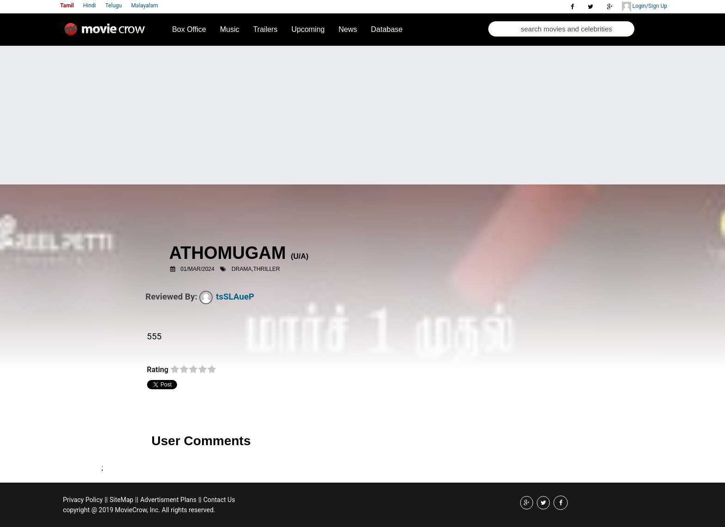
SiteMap (121, 499)
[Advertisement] (362, 115)
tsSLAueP (226, 297)
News (347, 29)
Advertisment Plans (168, 499)
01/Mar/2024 (197, 269)
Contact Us (219, 499)
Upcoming (308, 29)
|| (106, 499)
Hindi (89, 5)
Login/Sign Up (644, 6)
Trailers (265, 29)
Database (387, 29)
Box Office (189, 29)
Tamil (67, 5)
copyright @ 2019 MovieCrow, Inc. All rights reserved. (139, 510)
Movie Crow (106, 33)
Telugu (113, 5)
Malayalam (144, 5)
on (174, 370)
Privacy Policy (83, 499)
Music (230, 29)
